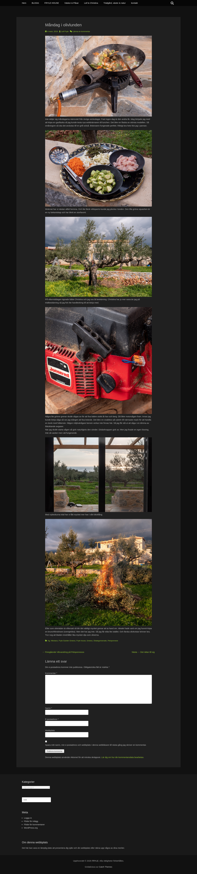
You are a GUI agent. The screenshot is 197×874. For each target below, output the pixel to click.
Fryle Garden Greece (67, 641)
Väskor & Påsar (71, 3)
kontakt (134, 3)
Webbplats (50, 730)
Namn (48, 708)
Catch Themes (105, 867)
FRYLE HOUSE (51, 3)
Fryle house (81, 641)
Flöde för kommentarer (34, 824)
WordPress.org (31, 828)
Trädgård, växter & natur (115, 3)
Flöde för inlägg (31, 821)
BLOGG (35, 3)
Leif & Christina (91, 3)
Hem (24, 3)
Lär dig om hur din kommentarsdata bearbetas (122, 757)
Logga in (28, 818)
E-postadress (52, 719)
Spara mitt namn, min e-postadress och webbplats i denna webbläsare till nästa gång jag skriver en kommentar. (95, 745)
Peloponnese (113, 641)
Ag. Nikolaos (53, 641)
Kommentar (51, 673)
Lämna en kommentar (81, 31)
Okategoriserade (100, 641)
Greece (90, 641)
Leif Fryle (65, 31)
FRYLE (95, 861)
